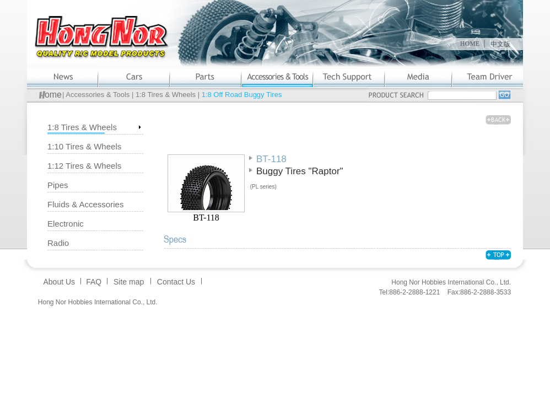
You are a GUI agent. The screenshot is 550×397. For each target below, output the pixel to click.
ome (53, 94)
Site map (129, 281)
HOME (469, 43)
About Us (59, 281)
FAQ (93, 281)
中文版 (500, 44)
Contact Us (176, 281)
